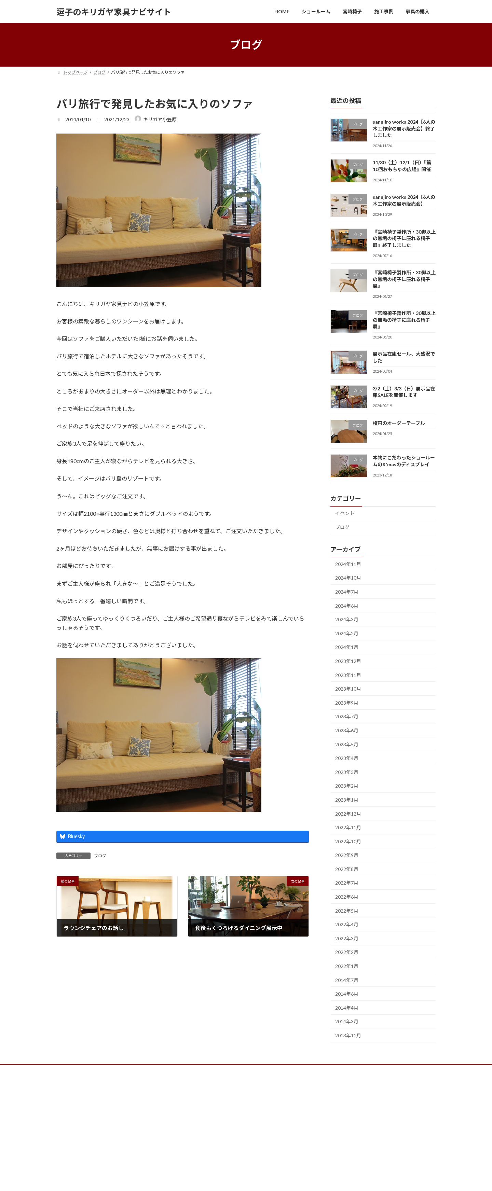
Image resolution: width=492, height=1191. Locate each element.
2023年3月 (346, 772)
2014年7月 (346, 980)
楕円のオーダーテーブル (399, 423)
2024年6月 (346, 606)
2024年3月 (346, 619)
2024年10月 (348, 578)
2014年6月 (346, 994)
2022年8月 (346, 869)
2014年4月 (346, 1008)
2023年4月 (346, 758)
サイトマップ (202, 1070)
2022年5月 (346, 911)
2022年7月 (346, 883)
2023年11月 (348, 675)
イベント (344, 513)
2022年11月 (348, 827)
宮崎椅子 (109, 1070)
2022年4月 (346, 924)
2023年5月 (346, 744)
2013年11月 (348, 1035)
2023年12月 (348, 661)
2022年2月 (346, 952)
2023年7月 (346, 717)
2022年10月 (348, 841)
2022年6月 (346, 897)
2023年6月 (346, 730)
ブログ (100, 855)
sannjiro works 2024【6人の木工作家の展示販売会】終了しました (404, 128)
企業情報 (168, 1070)
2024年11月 (348, 564)
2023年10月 (348, 689)
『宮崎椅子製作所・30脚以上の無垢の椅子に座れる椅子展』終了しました (404, 238)
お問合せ (139, 1070)
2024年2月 (346, 633)
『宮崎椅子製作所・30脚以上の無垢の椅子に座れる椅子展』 (404, 279)
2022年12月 (348, 814)
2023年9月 (346, 703)
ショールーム (75, 1070)
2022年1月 (346, 966)
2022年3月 (346, 938)
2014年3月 (346, 1022)
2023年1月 (346, 800)
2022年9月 (346, 855)
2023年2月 (346, 786)
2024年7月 (346, 592)
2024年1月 (346, 647)
